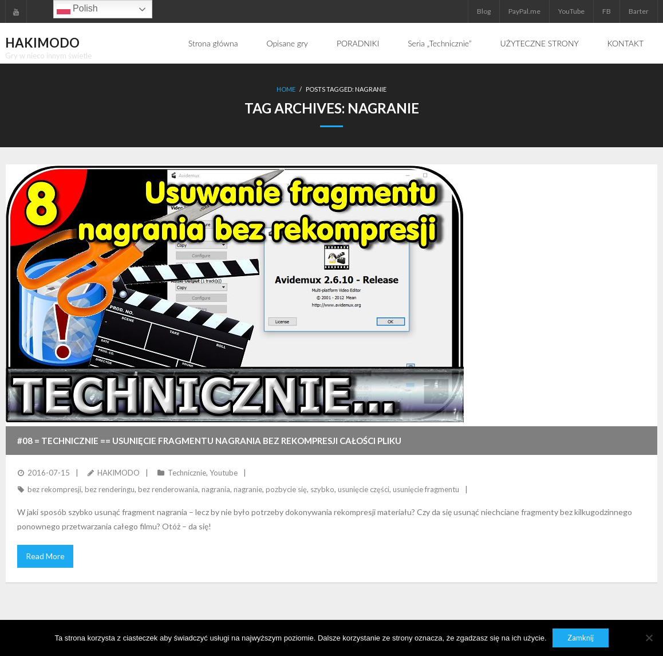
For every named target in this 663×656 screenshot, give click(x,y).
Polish (77, 9)
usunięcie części (363, 489)
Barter (639, 11)
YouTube (571, 11)
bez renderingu (110, 489)
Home (286, 89)
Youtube (224, 472)
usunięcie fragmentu (426, 489)
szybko (322, 489)
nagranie (248, 489)
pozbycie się (286, 489)
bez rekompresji (54, 489)
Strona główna (213, 43)
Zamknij (580, 637)
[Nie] (648, 637)
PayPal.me (524, 11)
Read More (45, 556)
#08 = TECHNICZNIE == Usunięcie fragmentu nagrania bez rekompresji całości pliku (209, 440)
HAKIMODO (118, 472)
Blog (484, 11)
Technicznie (187, 472)
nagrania (216, 489)
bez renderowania (168, 489)
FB (606, 11)
